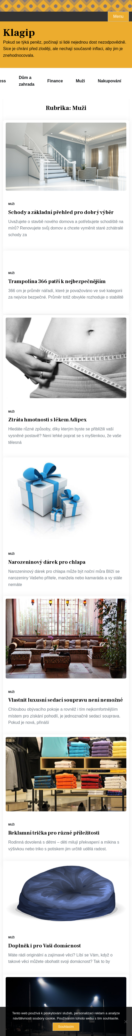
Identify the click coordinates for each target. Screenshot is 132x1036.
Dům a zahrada (26, 80)
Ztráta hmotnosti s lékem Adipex (47, 426)
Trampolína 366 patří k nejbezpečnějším (57, 273)
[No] (125, 1021)
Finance (55, 81)
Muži (80, 81)
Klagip (19, 33)
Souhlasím (66, 1027)
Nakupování (109, 81)
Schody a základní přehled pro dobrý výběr (61, 212)
